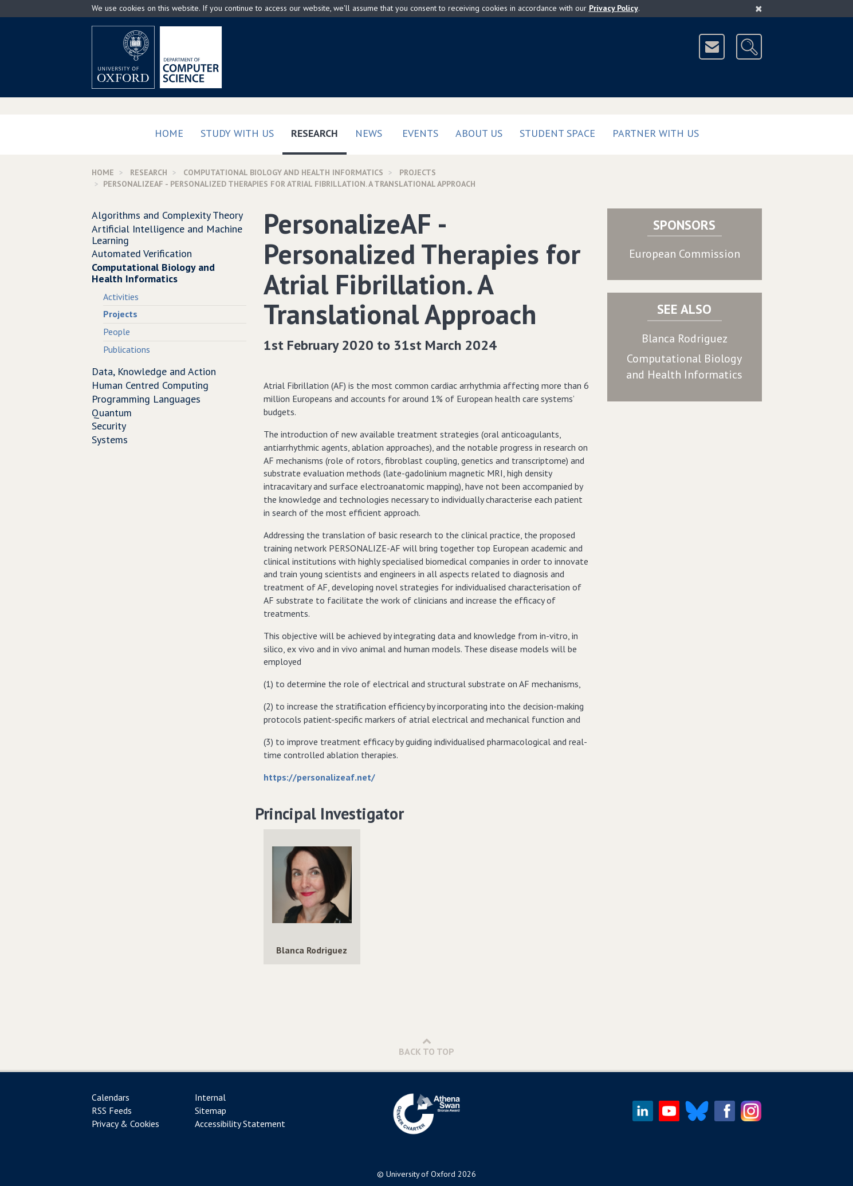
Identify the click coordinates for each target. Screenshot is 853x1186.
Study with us (237, 133)
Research (319, 131)
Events (420, 133)
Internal (210, 1097)
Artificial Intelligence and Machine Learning (167, 234)
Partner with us (655, 133)
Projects (417, 172)
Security (109, 425)
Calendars (110, 1097)
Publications (126, 349)
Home (169, 133)
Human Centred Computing (150, 385)
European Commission (684, 253)
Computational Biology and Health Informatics (283, 172)
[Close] (758, 8)
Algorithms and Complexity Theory (167, 215)
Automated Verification (142, 253)
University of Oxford (420, 1174)
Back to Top (426, 1046)
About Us (478, 133)
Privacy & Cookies (125, 1123)
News (368, 133)
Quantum (112, 412)
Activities (121, 296)
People (116, 331)
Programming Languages (146, 398)
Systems (110, 439)
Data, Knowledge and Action (154, 371)
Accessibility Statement (240, 1123)
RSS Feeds (112, 1110)
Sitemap (210, 1110)
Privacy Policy (613, 8)
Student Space (557, 133)
